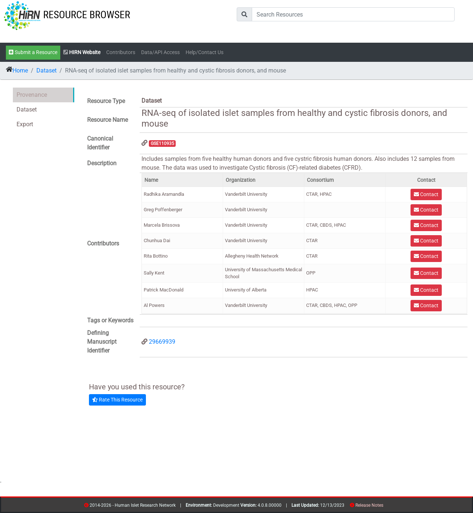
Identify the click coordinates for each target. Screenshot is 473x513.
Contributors (120, 52)
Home (20, 70)
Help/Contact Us (204, 52)
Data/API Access (160, 52)
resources (385, 506)
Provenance (32, 94)
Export (25, 124)
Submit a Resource (33, 52)
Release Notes (369, 505)
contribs (388, 506)
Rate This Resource (117, 400)
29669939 (162, 341)
